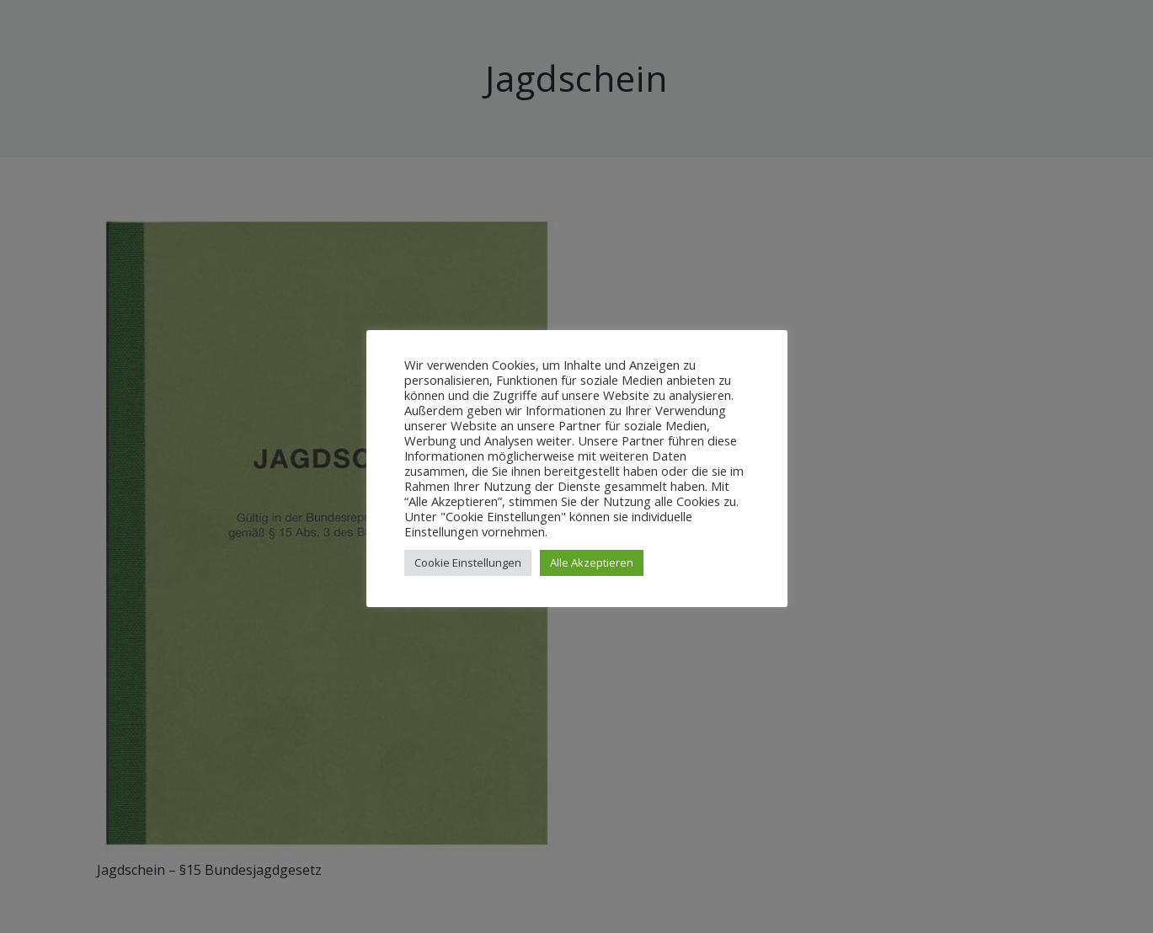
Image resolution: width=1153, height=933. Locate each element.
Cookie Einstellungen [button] (467, 562)
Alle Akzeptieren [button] (591, 562)
